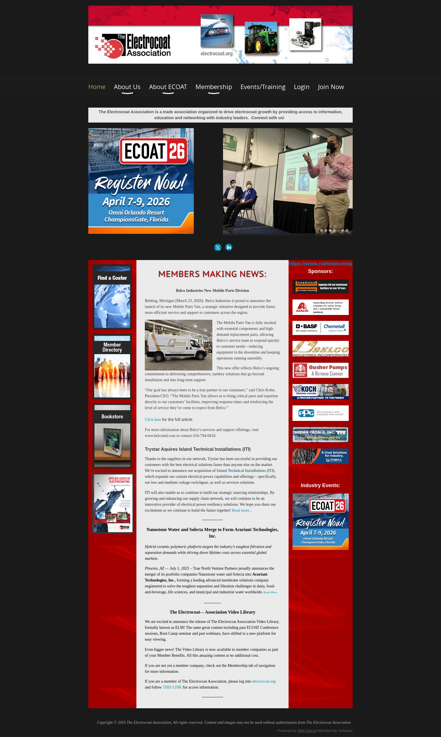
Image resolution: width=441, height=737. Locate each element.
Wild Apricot (307, 731)
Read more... (242, 510)
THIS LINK (172, 687)
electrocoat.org (264, 681)
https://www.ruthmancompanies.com (333, 264)
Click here (153, 420)
